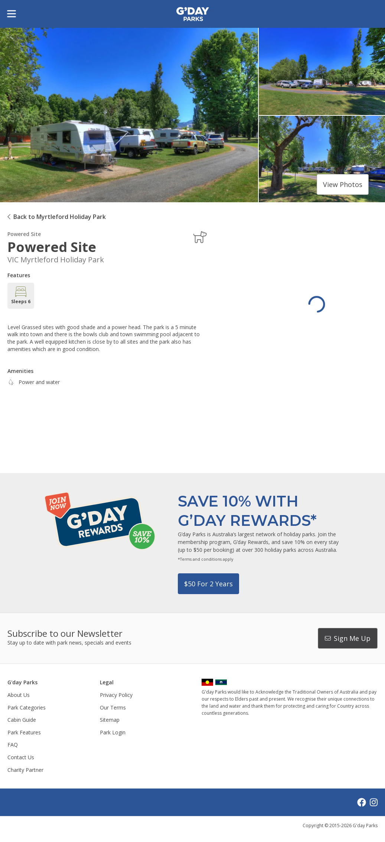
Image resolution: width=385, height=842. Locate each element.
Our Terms (113, 707)
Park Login (112, 732)
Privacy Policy (116, 694)
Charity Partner (25, 769)
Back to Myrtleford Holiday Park (59, 216)
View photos (342, 184)
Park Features (24, 732)
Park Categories (26, 707)
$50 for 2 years (208, 583)
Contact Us (20, 757)
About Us (18, 694)
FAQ (12, 744)
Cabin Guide (21, 719)
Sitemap (110, 719)
